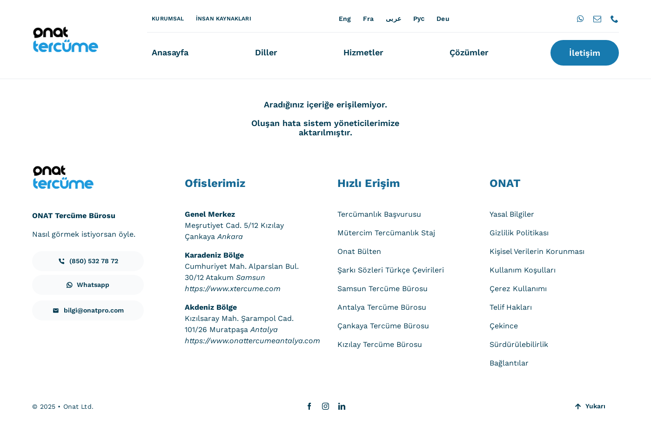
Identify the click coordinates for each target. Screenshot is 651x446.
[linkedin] (341, 406)
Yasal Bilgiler (512, 214)
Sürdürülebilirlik (519, 344)
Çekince (504, 325)
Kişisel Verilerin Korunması (537, 251)
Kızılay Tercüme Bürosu (379, 344)
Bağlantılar (509, 363)
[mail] (597, 19)
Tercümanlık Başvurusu (379, 214)
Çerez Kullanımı (518, 288)
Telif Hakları (511, 307)
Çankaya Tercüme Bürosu (383, 325)
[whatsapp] (580, 19)
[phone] (614, 19)
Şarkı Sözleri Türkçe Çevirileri (390, 270)
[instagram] (325, 406)
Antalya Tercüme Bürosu (381, 307)
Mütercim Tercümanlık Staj (386, 232)
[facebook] (309, 406)
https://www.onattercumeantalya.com (252, 340)
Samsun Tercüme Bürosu (382, 288)
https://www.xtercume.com (233, 288)
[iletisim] (88, 261)
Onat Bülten (359, 251)
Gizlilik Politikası (519, 232)
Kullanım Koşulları (523, 270)
